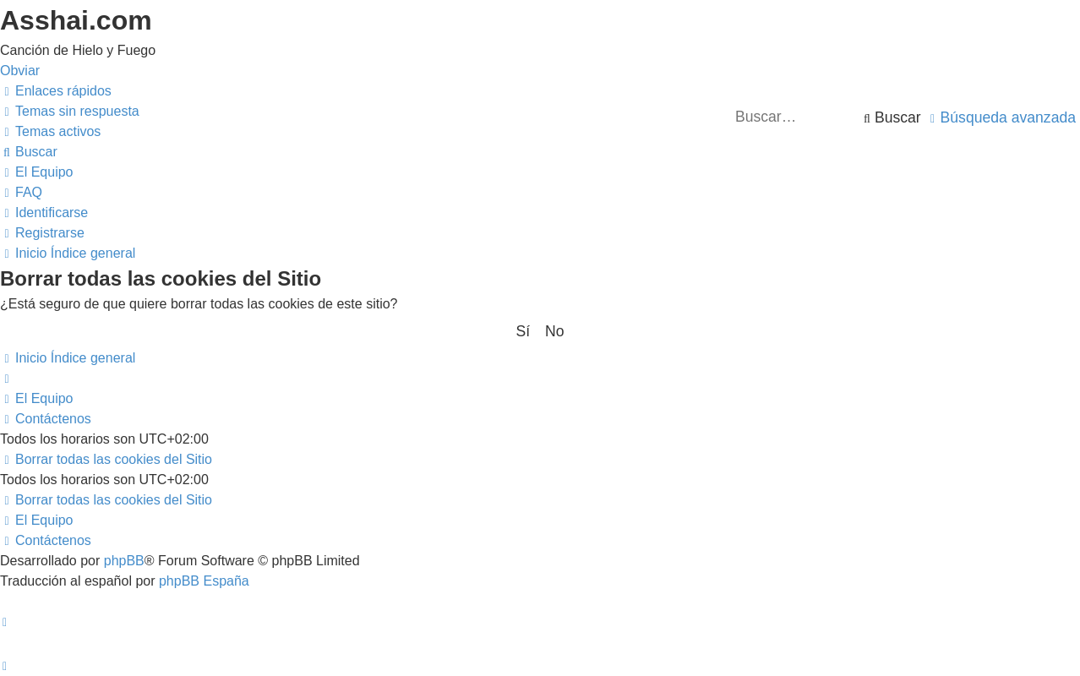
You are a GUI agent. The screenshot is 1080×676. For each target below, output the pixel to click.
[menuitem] (69, 111)
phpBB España (204, 581)
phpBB (124, 560)
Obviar (20, 70)
